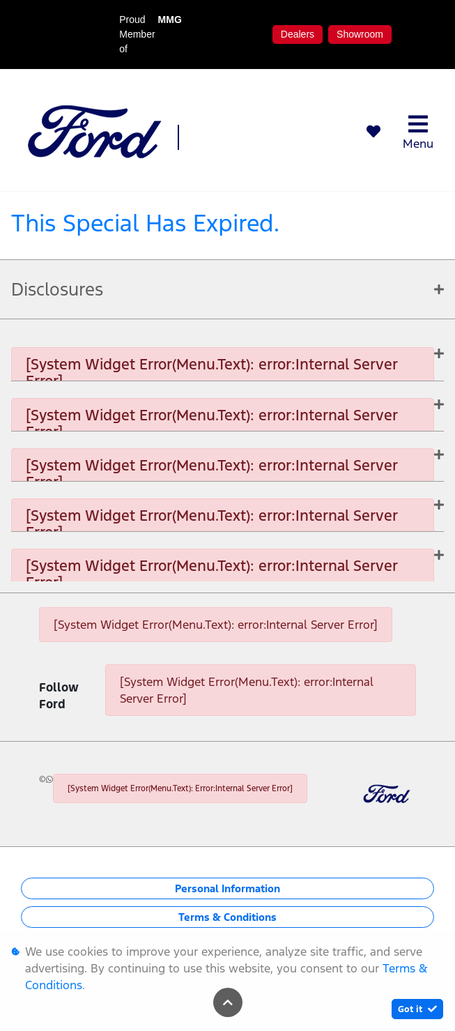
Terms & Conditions (227, 917)
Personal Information (227, 888)
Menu (418, 132)
